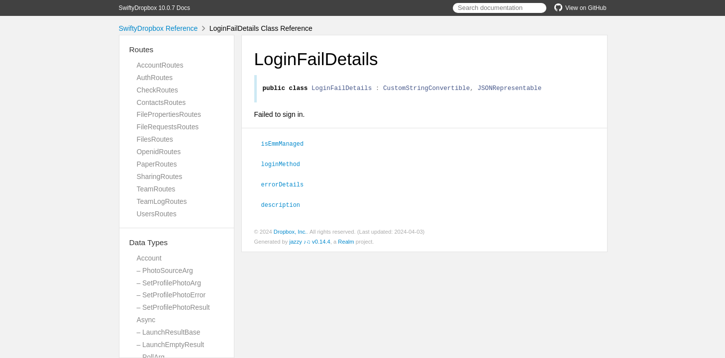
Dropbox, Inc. (290, 231)
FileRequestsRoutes (168, 127)
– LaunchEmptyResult (171, 345)
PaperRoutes (157, 164)
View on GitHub (580, 7)
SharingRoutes (160, 176)
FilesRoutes (155, 139)
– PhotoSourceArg (165, 270)
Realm (346, 241)
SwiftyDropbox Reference (158, 28)
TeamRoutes (156, 189)
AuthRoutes (155, 78)
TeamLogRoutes (162, 201)
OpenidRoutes (159, 152)
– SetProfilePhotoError (171, 295)
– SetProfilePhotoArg (169, 283)
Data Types (148, 242)
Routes (141, 49)
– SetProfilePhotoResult (173, 307)
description (285, 204)
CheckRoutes (157, 90)
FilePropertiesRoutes (169, 114)
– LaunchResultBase (169, 332)
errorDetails (287, 184)
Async (146, 320)
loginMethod (285, 165)
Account (149, 258)
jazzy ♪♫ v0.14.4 (309, 241)
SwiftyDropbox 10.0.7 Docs (154, 7)
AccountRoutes (160, 65)
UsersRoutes (157, 214)
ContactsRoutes (161, 102)
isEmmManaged (287, 145)
